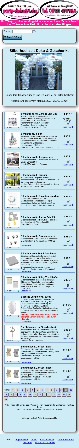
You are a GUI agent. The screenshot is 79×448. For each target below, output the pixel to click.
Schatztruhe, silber (31, 134)
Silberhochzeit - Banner (34, 175)
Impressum (22, 439)
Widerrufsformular (45, 442)
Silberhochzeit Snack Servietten (38, 253)
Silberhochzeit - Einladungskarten (40, 196)
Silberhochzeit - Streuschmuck (38, 236)
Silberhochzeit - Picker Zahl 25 (38, 217)
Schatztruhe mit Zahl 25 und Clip (39, 114)
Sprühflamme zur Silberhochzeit (39, 327)
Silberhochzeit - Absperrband (37, 157)
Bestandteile (26, 245)
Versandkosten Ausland (52, 409)
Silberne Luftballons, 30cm (36, 297)
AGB (34, 439)
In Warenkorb (67, 126)
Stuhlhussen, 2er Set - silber (36, 368)
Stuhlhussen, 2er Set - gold (36, 346)
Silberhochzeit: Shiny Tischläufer (39, 277)
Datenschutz (47, 439)
